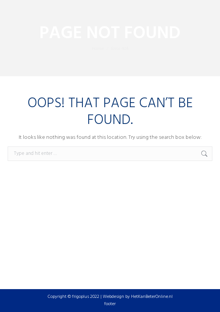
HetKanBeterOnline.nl (152, 297)
